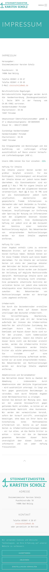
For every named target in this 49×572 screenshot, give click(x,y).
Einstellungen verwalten (24, 567)
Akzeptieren (24, 553)
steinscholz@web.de (18, 85)
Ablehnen (24, 560)
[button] (42, 5)
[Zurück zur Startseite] (14, 5)
